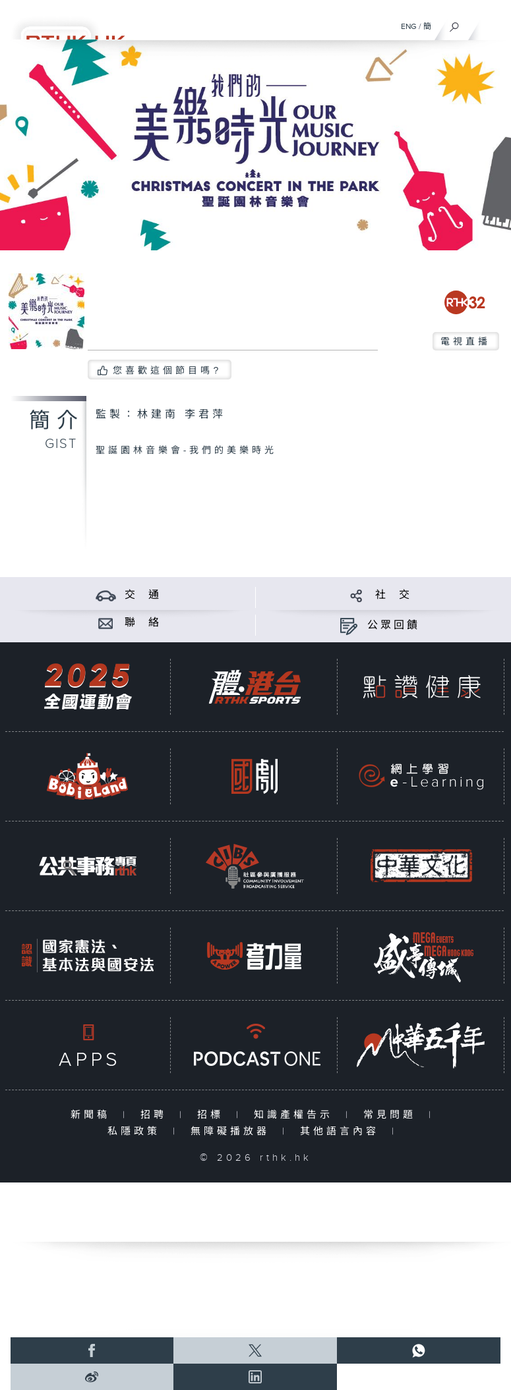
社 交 (393, 595)
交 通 (143, 595)
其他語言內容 (342, 1131)
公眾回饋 (393, 625)
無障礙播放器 (233, 1131)
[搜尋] (455, 23)
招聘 (156, 1115)
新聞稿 (93, 1115)
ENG (409, 26)
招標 (213, 1115)
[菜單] (492, 23)
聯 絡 (143, 623)
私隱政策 (136, 1131)
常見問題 (392, 1115)
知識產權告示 (296, 1115)
